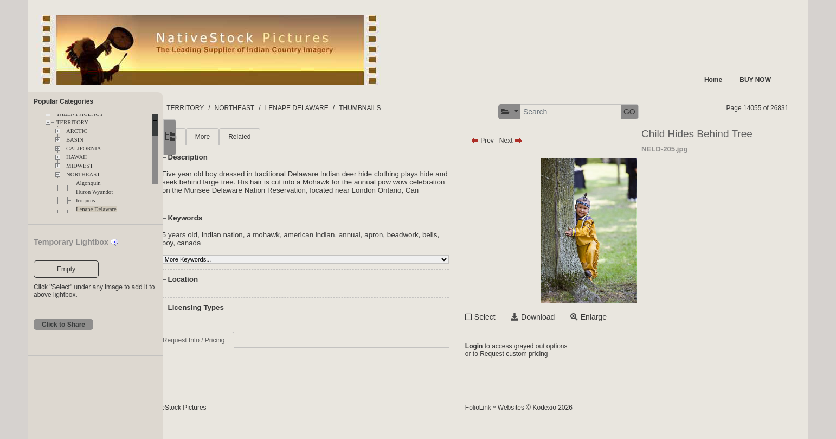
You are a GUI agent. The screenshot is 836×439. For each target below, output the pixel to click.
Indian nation (267, 243)
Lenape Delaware (96, 209)
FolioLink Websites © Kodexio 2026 (553, 415)
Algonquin (88, 183)
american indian (354, 243)
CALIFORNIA (83, 148)
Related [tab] (284, 137)
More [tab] (247, 137)
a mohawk (308, 243)
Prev (516, 140)
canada (253, 251)
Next (545, 140)
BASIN (74, 140)
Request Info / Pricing (239, 348)
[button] (544, 112)
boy (231, 251)
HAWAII (76, 157)
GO (664, 111)
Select (519, 317)
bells (214, 251)
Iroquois (85, 200)
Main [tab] (215, 137)
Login (508, 347)
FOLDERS (214, 108)
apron (418, 243)
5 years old (224, 243)
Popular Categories (63, 101)
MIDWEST (79, 166)
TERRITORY (72, 122)
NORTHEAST (83, 174)
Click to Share (63, 324)
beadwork (448, 243)
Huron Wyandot (94, 192)
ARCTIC (76, 131)
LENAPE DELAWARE (370, 108)
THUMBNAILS (433, 108)
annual (395, 243)
